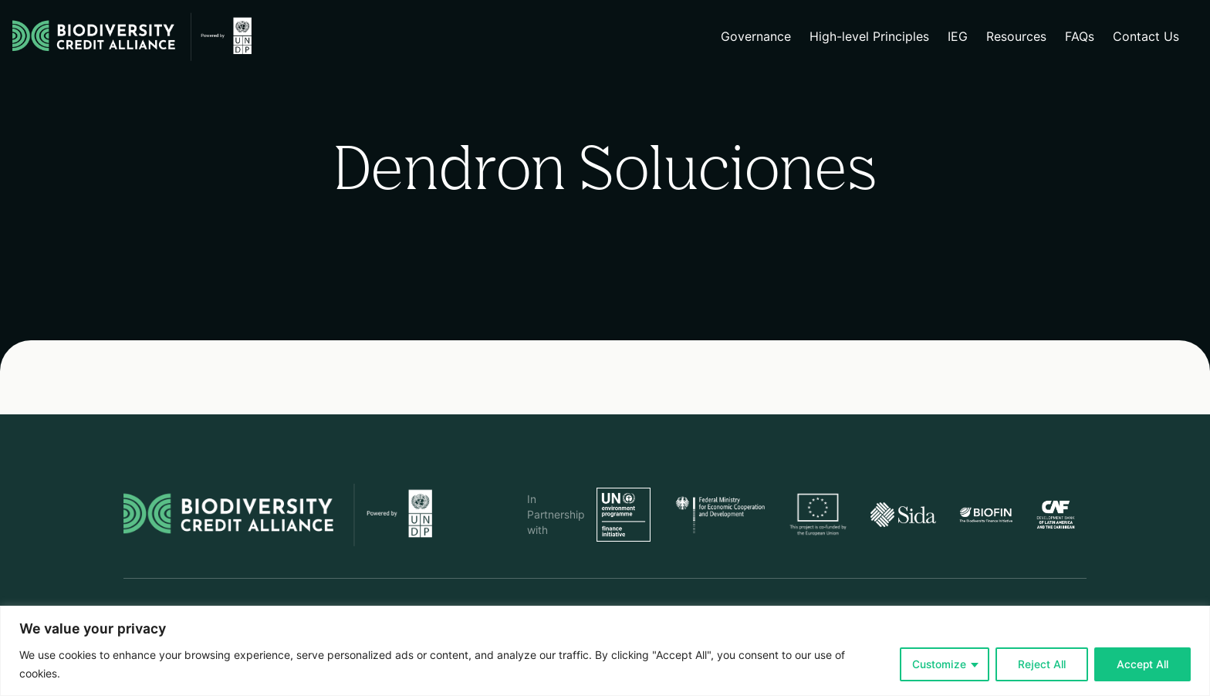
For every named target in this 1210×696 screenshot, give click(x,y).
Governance (756, 36)
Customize (939, 664)
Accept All (1142, 664)
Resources (1016, 36)
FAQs (1079, 36)
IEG (958, 36)
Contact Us (1146, 36)
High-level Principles (869, 36)
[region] (605, 651)
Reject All (1042, 664)
